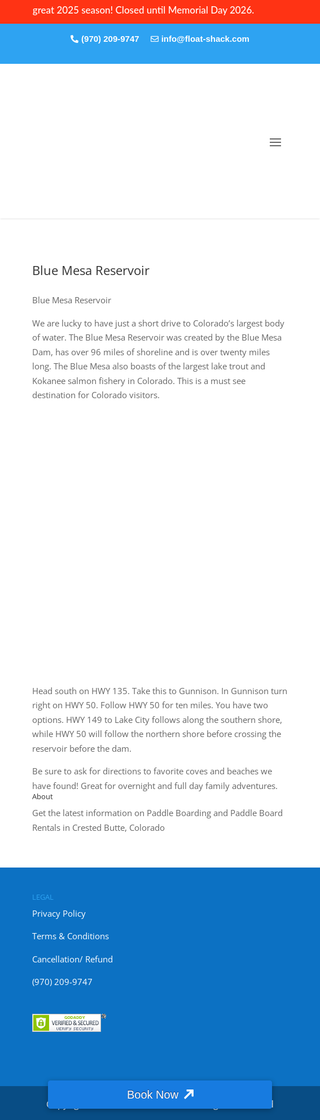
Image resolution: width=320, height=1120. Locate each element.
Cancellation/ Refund (72, 959)
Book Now (152, 1094)
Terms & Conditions (70, 936)
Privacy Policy (59, 913)
